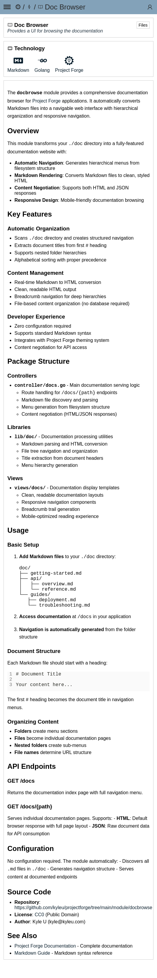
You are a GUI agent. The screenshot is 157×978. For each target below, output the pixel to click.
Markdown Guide (32, 967)
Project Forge (46, 100)
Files (143, 25)
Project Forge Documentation (45, 960)
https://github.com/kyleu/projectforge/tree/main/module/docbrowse (83, 922)
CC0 (39, 929)
